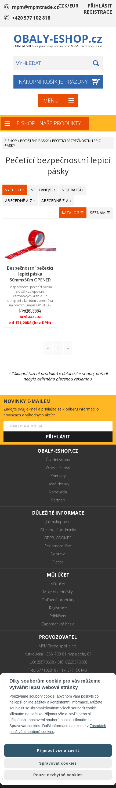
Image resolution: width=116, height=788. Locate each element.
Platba (57, 562)
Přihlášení (58, 615)
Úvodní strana (58, 459)
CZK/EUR (68, 6)
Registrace (58, 607)
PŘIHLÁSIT (100, 6)
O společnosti (58, 467)
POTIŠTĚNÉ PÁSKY (34, 140)
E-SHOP (11, 140)
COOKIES (63, 537)
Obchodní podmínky (58, 529)
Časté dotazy (57, 483)
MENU (51, 100)
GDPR (49, 537)
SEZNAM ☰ (100, 212)
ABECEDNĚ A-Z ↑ (20, 200)
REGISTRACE (98, 12)
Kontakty (58, 475)
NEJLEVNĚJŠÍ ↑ (42, 189)
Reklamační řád (58, 545)
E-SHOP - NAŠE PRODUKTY (49, 123)
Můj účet (57, 583)
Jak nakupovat (58, 521)
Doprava (57, 553)
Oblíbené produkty (58, 599)
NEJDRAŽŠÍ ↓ (72, 189)
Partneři (58, 500)
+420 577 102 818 (31, 18)
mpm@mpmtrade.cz (35, 7)
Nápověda (58, 491)
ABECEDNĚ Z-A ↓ (56, 200)
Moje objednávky (58, 591)
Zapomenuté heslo (58, 623)
